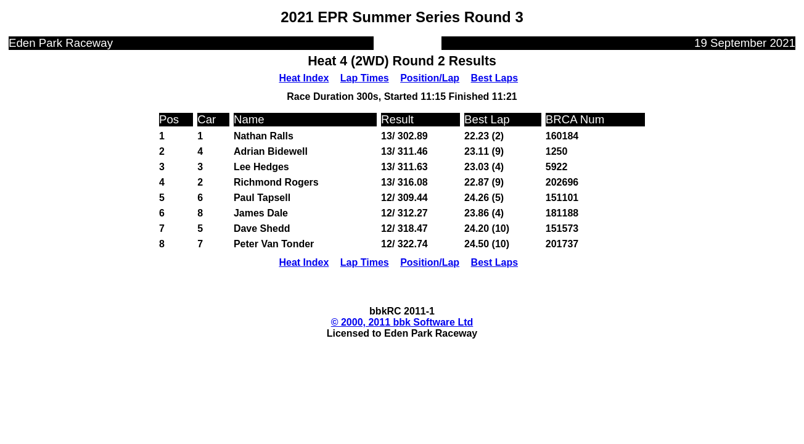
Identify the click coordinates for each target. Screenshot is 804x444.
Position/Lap (429, 78)
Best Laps (494, 78)
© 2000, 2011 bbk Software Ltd (402, 322)
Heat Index (304, 78)
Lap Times (364, 78)
